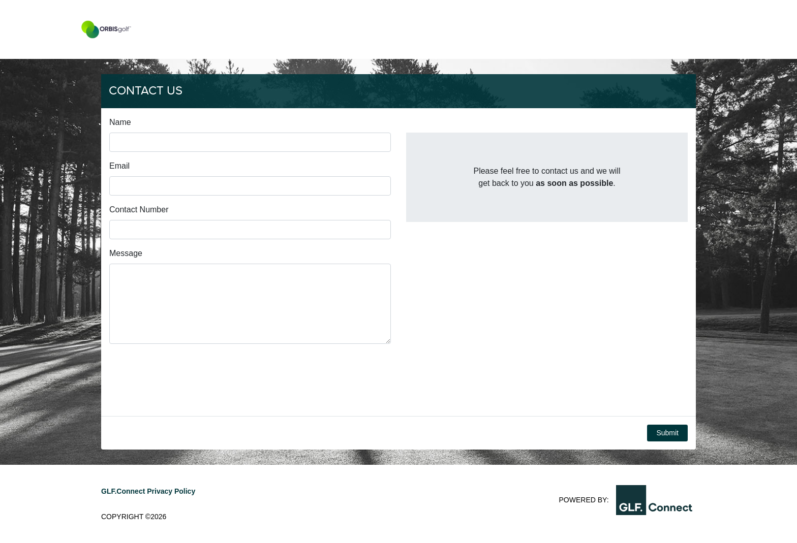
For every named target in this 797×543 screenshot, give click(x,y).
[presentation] (186, 380)
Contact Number (139, 209)
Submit (667, 433)
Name (120, 122)
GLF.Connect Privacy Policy (148, 491)
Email (119, 166)
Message (125, 253)
